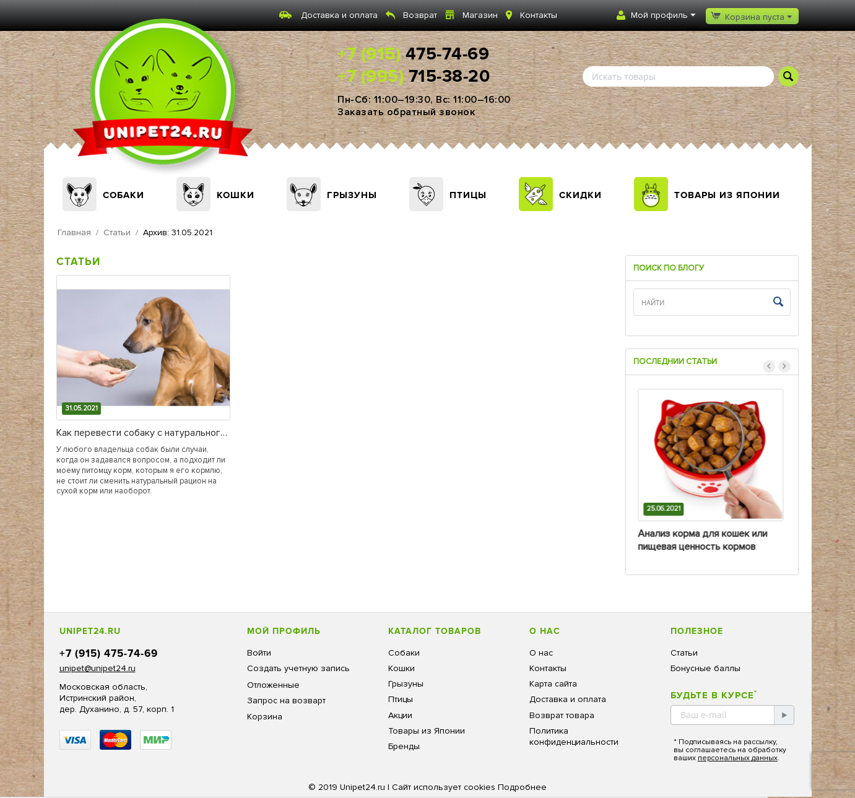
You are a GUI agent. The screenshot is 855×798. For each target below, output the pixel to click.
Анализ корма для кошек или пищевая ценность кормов (704, 540)
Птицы (468, 195)
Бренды (404, 746)
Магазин (480, 15)
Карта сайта (553, 684)
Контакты (538, 15)
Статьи (117, 232)
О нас (541, 653)
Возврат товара (561, 715)
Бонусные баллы (705, 668)
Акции (400, 715)
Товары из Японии (727, 195)
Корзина (264, 716)
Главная (74, 232)
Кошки (235, 195)
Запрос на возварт (286, 700)
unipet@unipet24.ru (97, 668)
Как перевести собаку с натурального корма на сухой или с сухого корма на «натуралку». (141, 433)
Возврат (420, 15)
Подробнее (522, 787)
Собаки (123, 195)
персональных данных (738, 758)
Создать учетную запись (298, 668)
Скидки (580, 195)
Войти (259, 653)
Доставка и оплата (339, 15)
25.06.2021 (665, 509)
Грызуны (352, 195)
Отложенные (273, 685)
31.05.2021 (81, 408)
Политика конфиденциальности (573, 736)
